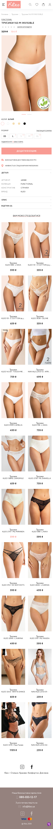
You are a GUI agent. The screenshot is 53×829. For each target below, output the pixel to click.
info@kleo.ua (28, 806)
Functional (6, 19)
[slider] (8, 27)
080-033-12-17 (28, 797)
